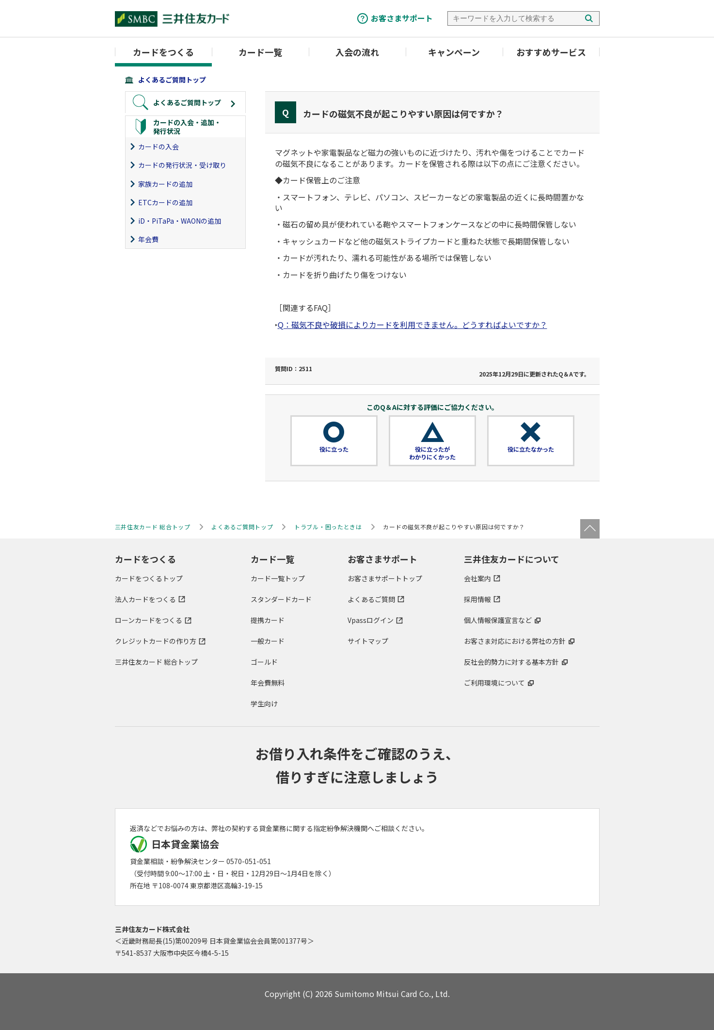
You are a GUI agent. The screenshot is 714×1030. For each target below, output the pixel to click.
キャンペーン (454, 52)
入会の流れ (357, 52)
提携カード (268, 620)
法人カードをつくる (145, 599)
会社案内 (477, 578)
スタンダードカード (281, 599)
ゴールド (264, 662)
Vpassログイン (371, 620)
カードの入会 (158, 146)
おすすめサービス (551, 52)
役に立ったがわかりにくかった (432, 453)
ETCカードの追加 (165, 202)
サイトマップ (368, 641)
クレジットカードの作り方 (155, 641)
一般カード (268, 641)
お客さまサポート (402, 18)
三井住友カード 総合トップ (156, 662)
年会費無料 (268, 682)
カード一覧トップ (278, 578)
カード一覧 (260, 52)
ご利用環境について (494, 682)
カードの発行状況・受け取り (182, 165)
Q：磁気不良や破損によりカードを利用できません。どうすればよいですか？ (412, 324)
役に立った (334, 449)
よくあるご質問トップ (172, 79)
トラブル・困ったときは (328, 527)
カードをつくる (163, 52)
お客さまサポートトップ (385, 578)
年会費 (148, 239)
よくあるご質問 (371, 599)
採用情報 (477, 599)
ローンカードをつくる (148, 620)
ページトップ (590, 529)
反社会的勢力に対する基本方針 (511, 662)
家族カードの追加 (165, 184)
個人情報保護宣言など (498, 620)
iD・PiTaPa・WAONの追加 (179, 221)
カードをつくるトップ (149, 578)
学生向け (264, 703)
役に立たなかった (531, 449)
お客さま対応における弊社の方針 (515, 641)
